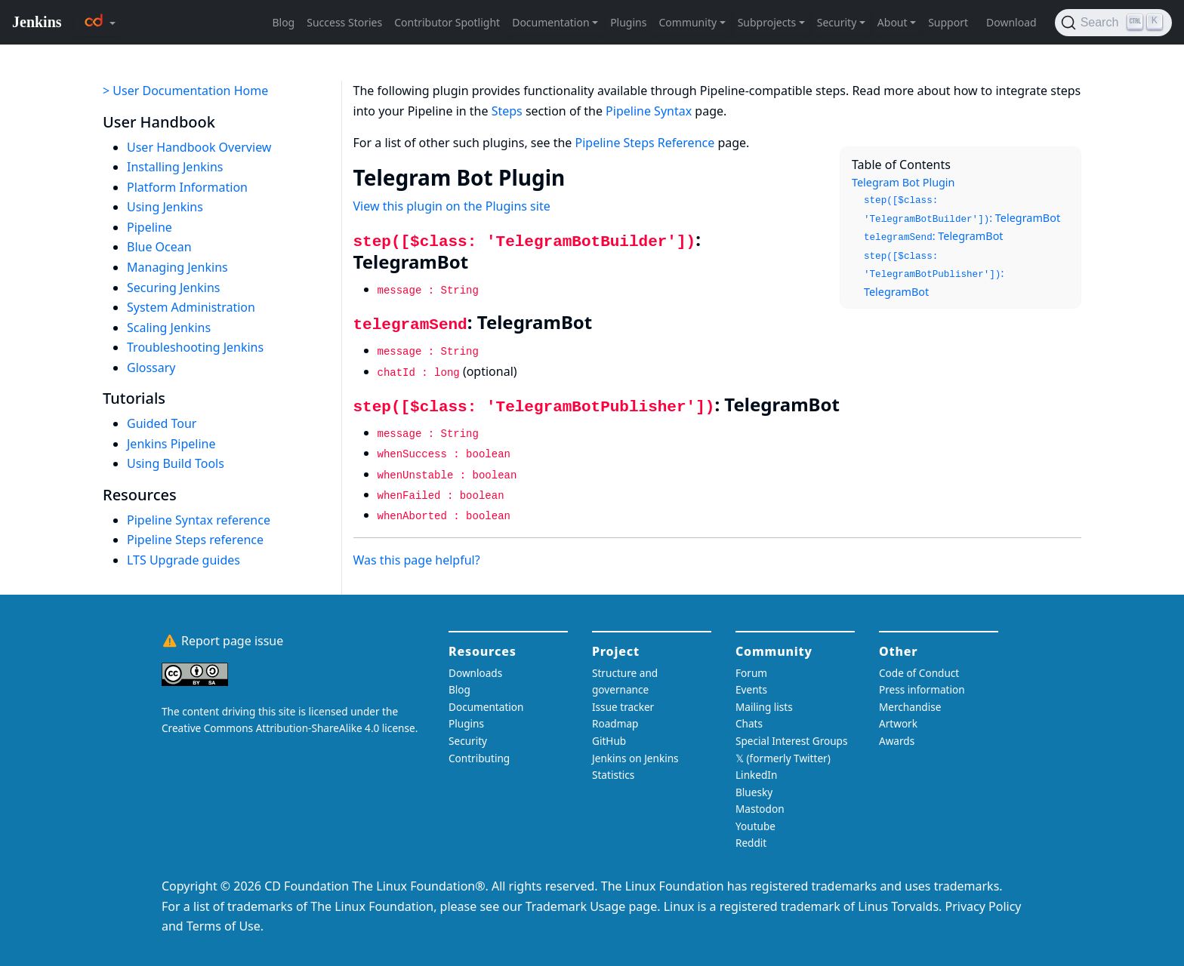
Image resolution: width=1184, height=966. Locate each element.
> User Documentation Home (185, 90)
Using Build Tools (175, 463)
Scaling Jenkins (169, 327)
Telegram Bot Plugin (903, 182)
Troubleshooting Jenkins (195, 347)
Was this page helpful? (416, 560)
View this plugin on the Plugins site (451, 206)
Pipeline (149, 227)
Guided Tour (161, 423)
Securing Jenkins (173, 287)
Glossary (151, 367)
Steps (507, 111)
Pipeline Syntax (649, 111)
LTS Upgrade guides (183, 560)
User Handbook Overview (199, 147)
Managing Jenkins (177, 267)
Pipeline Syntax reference (198, 520)
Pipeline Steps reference (195, 539)
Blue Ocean (159, 246)
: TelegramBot (962, 210)
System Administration (191, 307)
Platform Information (187, 187)
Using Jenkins (165, 206)
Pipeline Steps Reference (645, 142)
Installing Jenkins (175, 166)
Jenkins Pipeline (171, 443)
